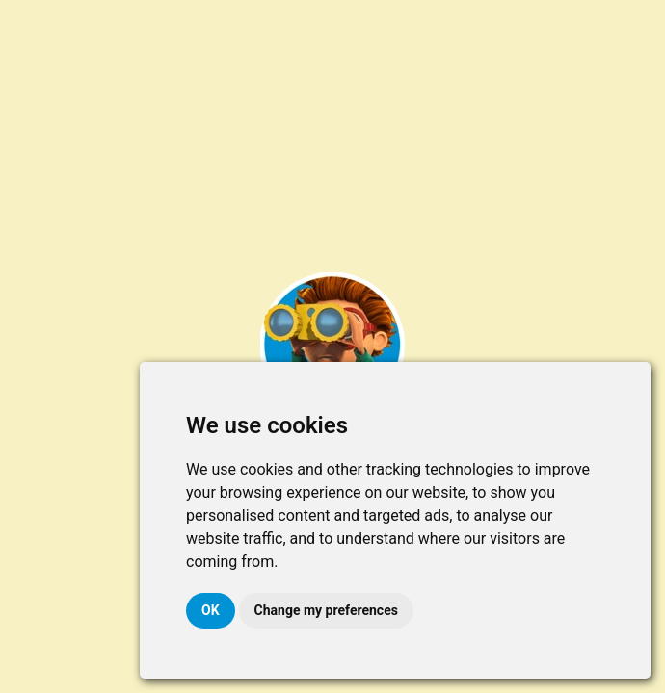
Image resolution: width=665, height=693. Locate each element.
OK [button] (210, 610)
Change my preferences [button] (326, 610)
